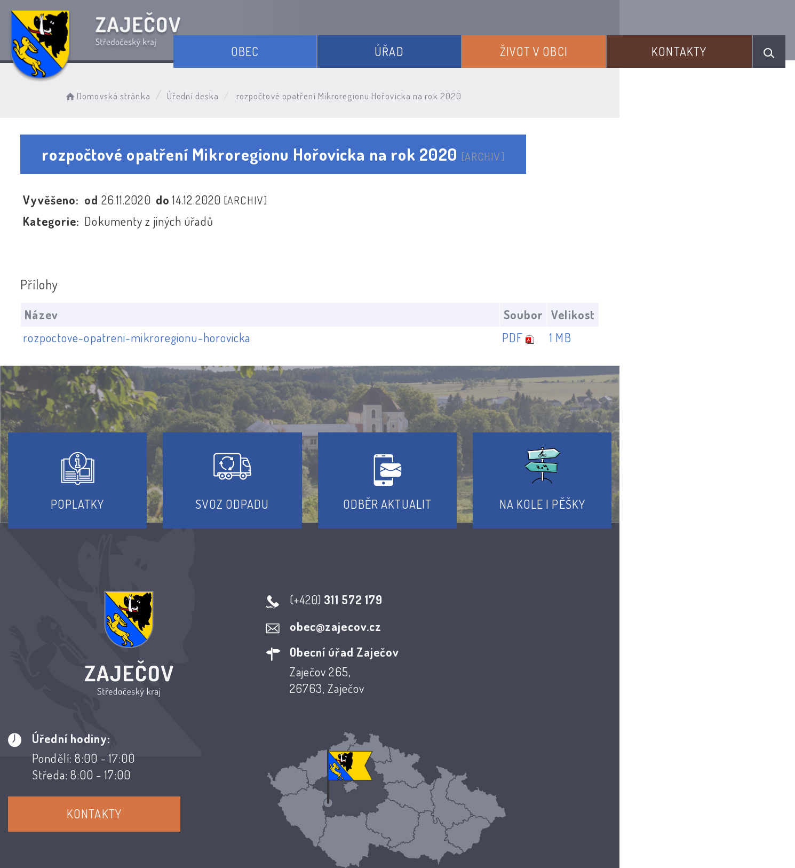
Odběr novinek (437, 771)
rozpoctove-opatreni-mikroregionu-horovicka (140, 337)
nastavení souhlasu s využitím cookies (618, 841)
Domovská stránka (121, 93)
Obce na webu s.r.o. (549, 823)
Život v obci (555, 47)
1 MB (732, 337)
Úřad (423, 47)
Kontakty (687, 47)
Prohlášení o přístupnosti (319, 771)
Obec (292, 47)
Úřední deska (207, 93)
